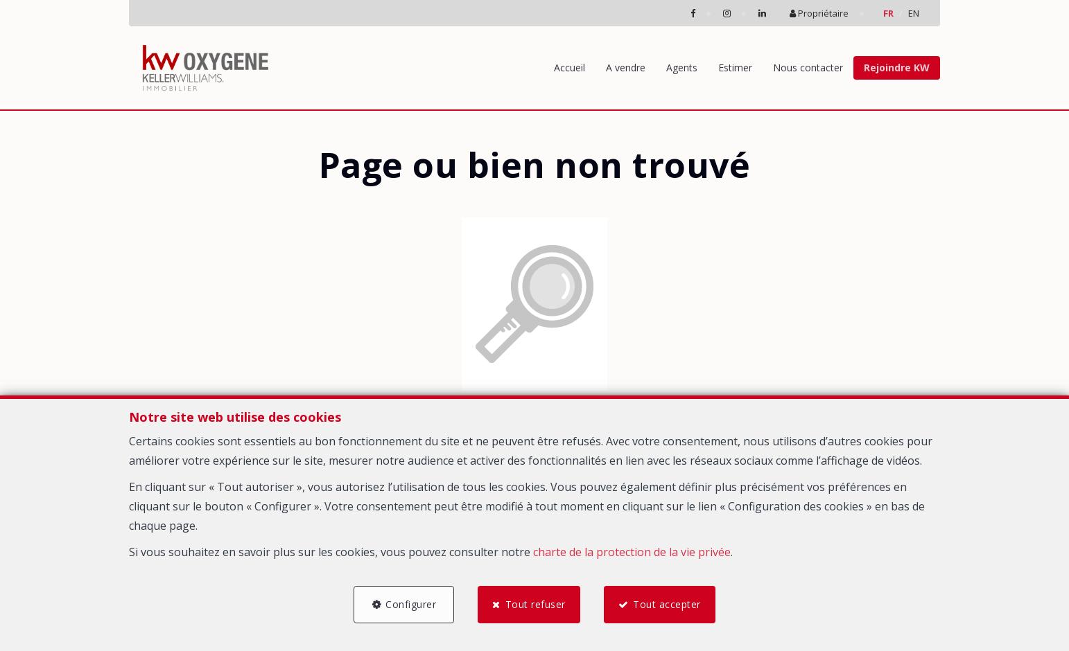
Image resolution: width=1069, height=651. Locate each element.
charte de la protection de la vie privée (632, 552)
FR (888, 13)
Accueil (569, 67)
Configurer (410, 604)
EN (913, 13)
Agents (681, 67)
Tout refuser (535, 604)
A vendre (625, 67)
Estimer (735, 67)
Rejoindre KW (897, 67)
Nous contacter (808, 67)
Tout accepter (667, 604)
